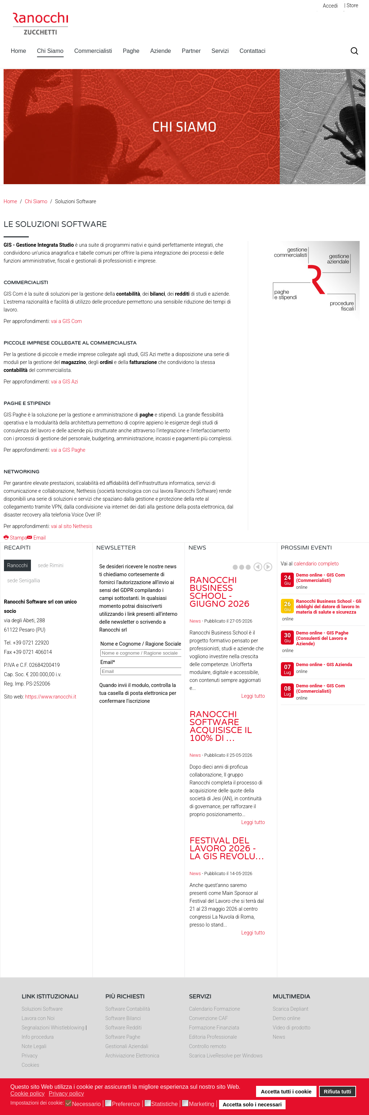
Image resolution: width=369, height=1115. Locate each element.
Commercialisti (93, 51)
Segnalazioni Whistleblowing (53, 1027)
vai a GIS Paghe (68, 450)
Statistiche (164, 1104)
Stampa (15, 538)
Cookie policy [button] (27, 1094)
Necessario (86, 1104)
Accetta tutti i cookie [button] (286, 1091)
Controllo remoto (207, 1046)
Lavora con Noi (38, 1018)
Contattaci (252, 51)
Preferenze (126, 1104)
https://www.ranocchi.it (50, 697)
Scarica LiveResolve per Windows (226, 1056)
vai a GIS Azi (64, 381)
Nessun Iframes (138, 632)
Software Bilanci (123, 1018)
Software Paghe (122, 1037)
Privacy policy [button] (66, 1094)
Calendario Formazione (214, 1009)
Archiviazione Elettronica (132, 1056)
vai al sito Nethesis (71, 526)
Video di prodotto (291, 1027)
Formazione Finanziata (214, 1027)
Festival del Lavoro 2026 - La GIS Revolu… (227, 849)
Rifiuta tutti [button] (337, 1091)
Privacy (29, 1056)
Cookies (30, 1065)
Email (36, 538)
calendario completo (316, 563)
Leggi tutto (253, 696)
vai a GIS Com (66, 321)
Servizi (220, 51)
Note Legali (34, 1046)
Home (18, 51)
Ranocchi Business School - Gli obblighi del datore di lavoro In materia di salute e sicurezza (328, 607)
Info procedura (38, 1037)
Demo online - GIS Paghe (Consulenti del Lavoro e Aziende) (322, 638)
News (195, 621)
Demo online (286, 1018)
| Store (351, 5)
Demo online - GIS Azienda (324, 664)
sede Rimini (50, 565)
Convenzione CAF (208, 1018)
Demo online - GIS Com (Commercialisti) (320, 577)
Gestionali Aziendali (127, 1046)
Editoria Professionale (213, 1037)
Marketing (201, 1104)
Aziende (160, 51)
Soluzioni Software (42, 1009)
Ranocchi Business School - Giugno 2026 (220, 592)
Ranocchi (17, 565)
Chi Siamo (50, 51)
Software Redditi (123, 1027)
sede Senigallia (23, 580)
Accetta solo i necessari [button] (252, 1104)
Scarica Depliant (290, 1009)
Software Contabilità (127, 1009)
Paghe (131, 51)
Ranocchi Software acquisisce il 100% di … (221, 726)
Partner (191, 51)
